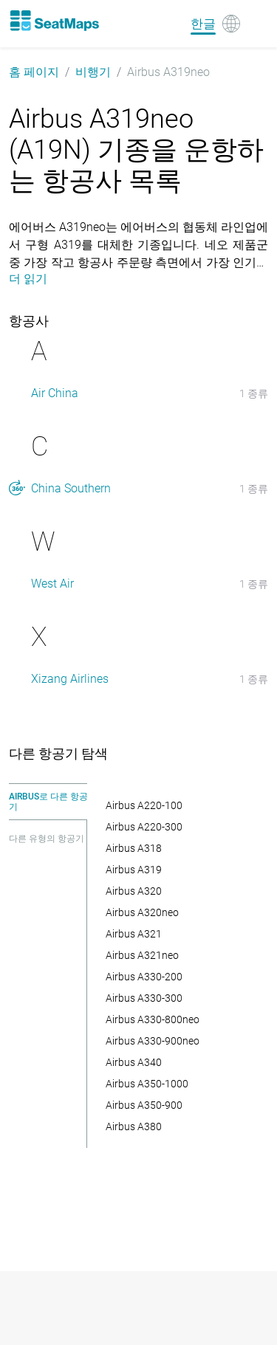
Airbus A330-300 (144, 998)
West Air (52, 584)
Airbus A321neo (142, 955)
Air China (54, 393)
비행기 (93, 72)
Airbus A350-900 (144, 1105)
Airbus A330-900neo (152, 1041)
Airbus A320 (134, 891)
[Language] (215, 24)
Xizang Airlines (70, 679)
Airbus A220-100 (144, 805)
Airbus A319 (134, 870)
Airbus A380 (134, 1126)
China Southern (71, 488)
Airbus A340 (134, 1062)
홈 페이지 (34, 72)
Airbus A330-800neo (152, 1019)
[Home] (54, 20)
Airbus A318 (134, 848)
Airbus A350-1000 (147, 1084)
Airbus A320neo (142, 912)
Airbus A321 (134, 934)
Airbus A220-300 (144, 827)
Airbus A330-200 (144, 977)
